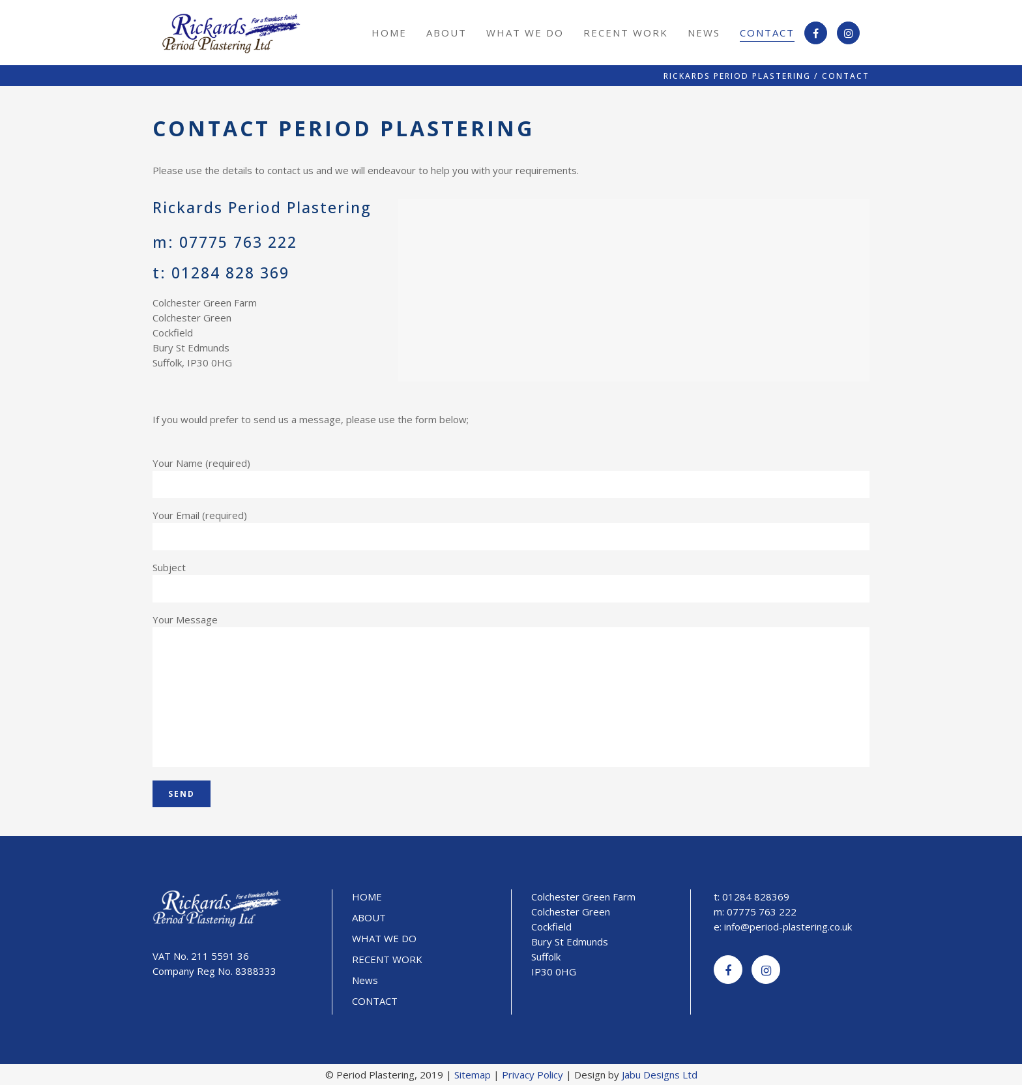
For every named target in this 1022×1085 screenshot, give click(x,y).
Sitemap (472, 1074)
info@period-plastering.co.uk (788, 926)
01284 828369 (755, 896)
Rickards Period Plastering (737, 76)
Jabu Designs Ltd (659, 1074)
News (365, 980)
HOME (367, 896)
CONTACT (375, 1000)
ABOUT (369, 917)
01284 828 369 (230, 272)
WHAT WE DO (384, 938)
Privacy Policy (532, 1074)
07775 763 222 (238, 241)
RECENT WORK (387, 959)
